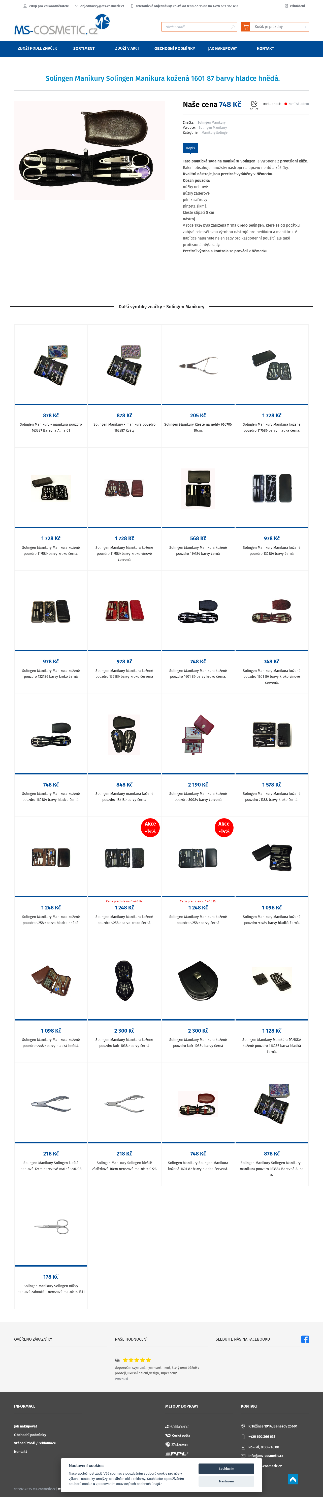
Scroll (293, 1479)
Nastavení (226, 1481)
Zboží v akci (124, 48)
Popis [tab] (190, 148)
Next (124, 1379)
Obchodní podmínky (30, 1435)
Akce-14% (150, 827)
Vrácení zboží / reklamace (35, 1443)
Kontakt (20, 1452)
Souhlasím (226, 1469)
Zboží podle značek (34, 48)
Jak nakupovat (25, 1426)
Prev (118, 1379)
